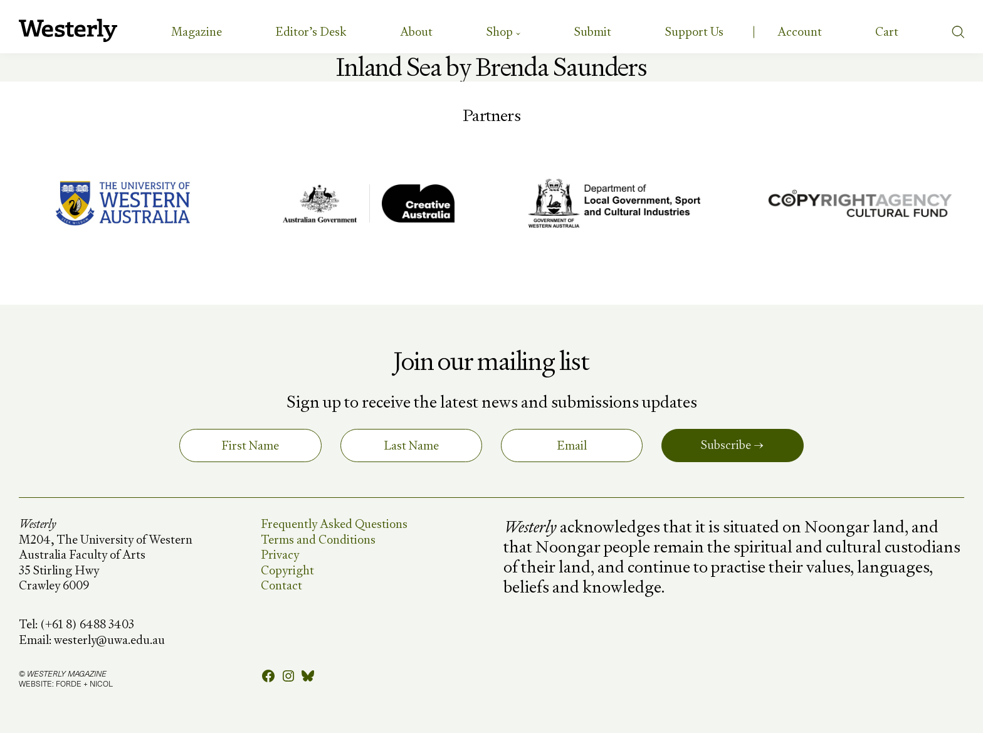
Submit (592, 32)
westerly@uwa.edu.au (109, 640)
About (416, 32)
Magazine (196, 32)
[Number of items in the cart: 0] (886, 32)
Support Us (694, 32)
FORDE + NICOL (84, 683)
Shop (499, 32)
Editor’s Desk (310, 32)
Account (799, 32)
